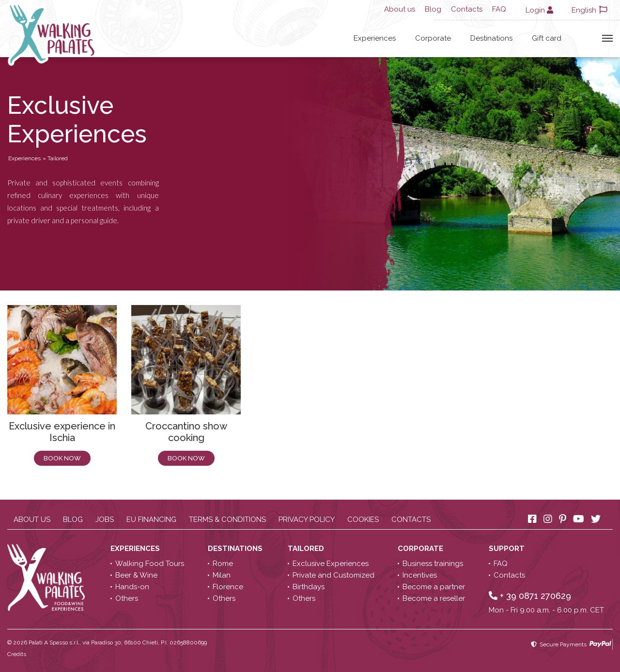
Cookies (363, 519)
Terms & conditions (227, 519)
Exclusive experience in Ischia (62, 431)
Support (508, 548)
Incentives (420, 575)
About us (399, 9)
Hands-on (132, 586)
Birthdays (309, 586)
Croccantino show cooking (186, 431)
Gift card (546, 38)
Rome (223, 563)
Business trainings (433, 563)
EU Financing (151, 519)
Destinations (491, 38)
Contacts (466, 9)
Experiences (375, 38)
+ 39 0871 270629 (530, 596)
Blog (433, 9)
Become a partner (434, 586)
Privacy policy (307, 519)
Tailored (307, 548)
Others (126, 598)
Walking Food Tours (149, 563)
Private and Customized (333, 575)
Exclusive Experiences (331, 563)
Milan (222, 575)
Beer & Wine (136, 575)
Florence (228, 586)
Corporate (433, 38)
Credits (16, 654)
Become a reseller (434, 598)
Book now (62, 458)
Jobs (104, 519)
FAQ (499, 9)
